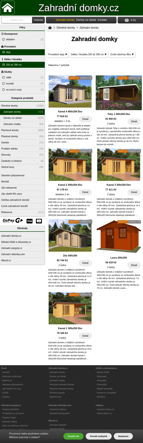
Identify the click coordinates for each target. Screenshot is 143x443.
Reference (7, 380)
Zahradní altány (9, 421)
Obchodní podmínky (11, 376)
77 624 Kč (62, 116)
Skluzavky (101, 376)
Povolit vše (73, 436)
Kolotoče (101, 397)
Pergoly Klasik (9, 417)
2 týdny (111, 123)
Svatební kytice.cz (105, 409)
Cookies (6, 397)
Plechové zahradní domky (62, 384)
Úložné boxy (55, 397)
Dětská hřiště (103, 372)
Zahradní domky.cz (78, 7)
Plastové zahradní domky (62, 388)
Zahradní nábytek (58, 425)
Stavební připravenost (12, 384)
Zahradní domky (89, 27)
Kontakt (102, 19)
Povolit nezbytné (98, 436)
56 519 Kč (110, 262)
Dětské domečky (105, 388)
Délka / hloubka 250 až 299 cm (89, 54)
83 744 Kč (62, 260)
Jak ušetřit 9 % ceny (11, 388)
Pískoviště (102, 384)
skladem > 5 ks (62, 121)
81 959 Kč (110, 119)
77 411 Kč (110, 189)
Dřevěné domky (66, 27)
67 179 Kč (62, 189)
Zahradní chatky (57, 380)
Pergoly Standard (10, 409)
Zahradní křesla (57, 429)
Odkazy (99, 405)
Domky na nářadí (86, 19)
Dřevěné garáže (57, 393)
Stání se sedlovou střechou (15, 425)
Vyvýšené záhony (58, 409)
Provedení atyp (57, 54)
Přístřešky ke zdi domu (13, 413)
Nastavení (123, 436)
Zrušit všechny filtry (122, 54)
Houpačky (101, 380)
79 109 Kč (62, 333)
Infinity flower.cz (104, 413)
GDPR (5, 393)
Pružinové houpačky (106, 393)
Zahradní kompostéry (60, 413)
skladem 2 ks (62, 194)
